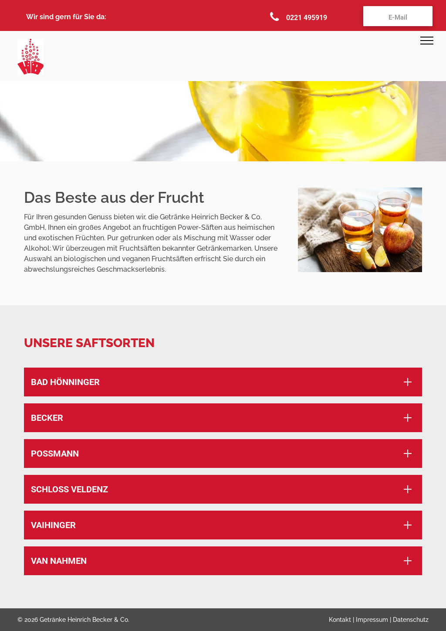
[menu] (427, 40)
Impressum (372, 619)
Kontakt (340, 619)
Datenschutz (411, 619)
